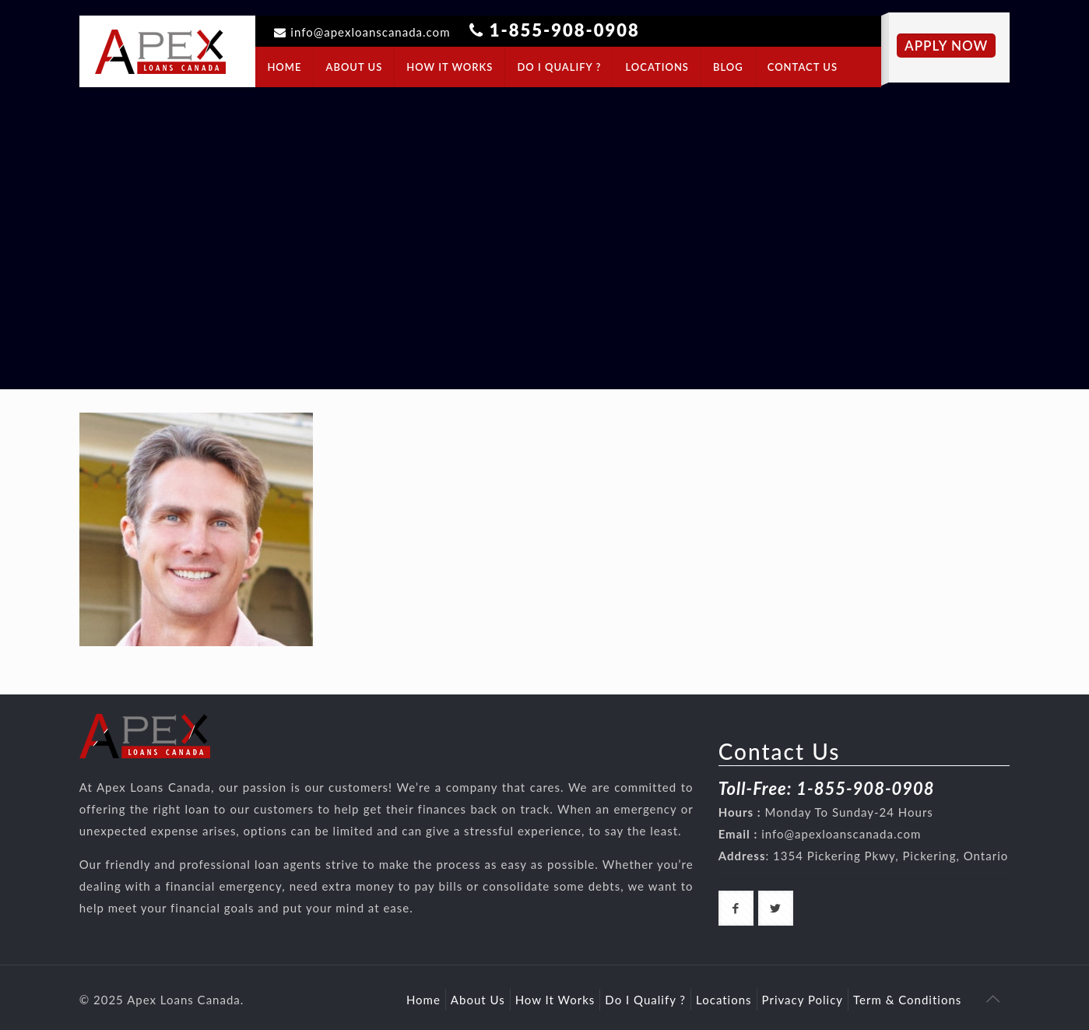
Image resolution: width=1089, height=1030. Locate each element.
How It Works (555, 1000)
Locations (724, 1000)
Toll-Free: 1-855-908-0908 (826, 788)
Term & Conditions (907, 1000)
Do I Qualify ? (645, 1000)
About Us (478, 1000)
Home (423, 1000)
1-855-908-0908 (565, 29)
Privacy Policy (802, 1000)
